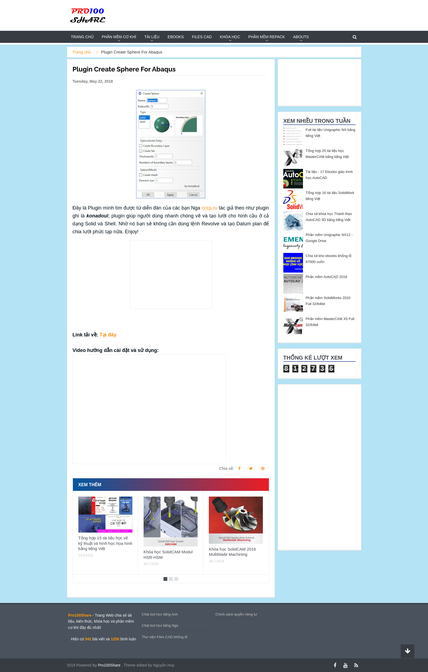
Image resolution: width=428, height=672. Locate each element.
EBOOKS (176, 37)
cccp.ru (209, 208)
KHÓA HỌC (230, 37)
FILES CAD (202, 37)
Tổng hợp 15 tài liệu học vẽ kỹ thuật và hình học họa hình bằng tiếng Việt (105, 543)
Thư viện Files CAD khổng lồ (165, 637)
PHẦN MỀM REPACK (266, 37)
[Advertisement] (44, 127)
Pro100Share (109, 665)
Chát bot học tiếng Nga (160, 625)
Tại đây (108, 335)
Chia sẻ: (226, 468)
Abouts (301, 37)
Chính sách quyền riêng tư (236, 614)
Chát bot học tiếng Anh (160, 614)
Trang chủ (82, 37)
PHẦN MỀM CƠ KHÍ (119, 37)
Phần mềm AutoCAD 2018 (326, 277)
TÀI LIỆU (151, 37)
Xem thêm (89, 484)
